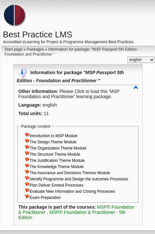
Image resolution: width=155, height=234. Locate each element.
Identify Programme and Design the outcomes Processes (79, 179)
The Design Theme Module (53, 142)
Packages (35, 49)
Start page (13, 49)
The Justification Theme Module (57, 160)
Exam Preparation (45, 197)
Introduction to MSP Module (54, 136)
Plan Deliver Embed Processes (56, 185)
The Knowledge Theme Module (57, 166)
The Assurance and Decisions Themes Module (70, 173)
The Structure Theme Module (55, 154)
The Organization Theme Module (58, 148)
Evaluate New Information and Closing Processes (72, 191)
